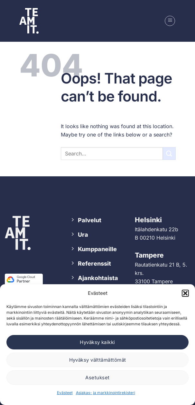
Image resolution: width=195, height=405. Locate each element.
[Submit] (169, 153)
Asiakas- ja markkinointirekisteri (105, 392)
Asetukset (97, 377)
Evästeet (65, 392)
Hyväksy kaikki (97, 342)
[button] (185, 293)
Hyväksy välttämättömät (97, 360)
